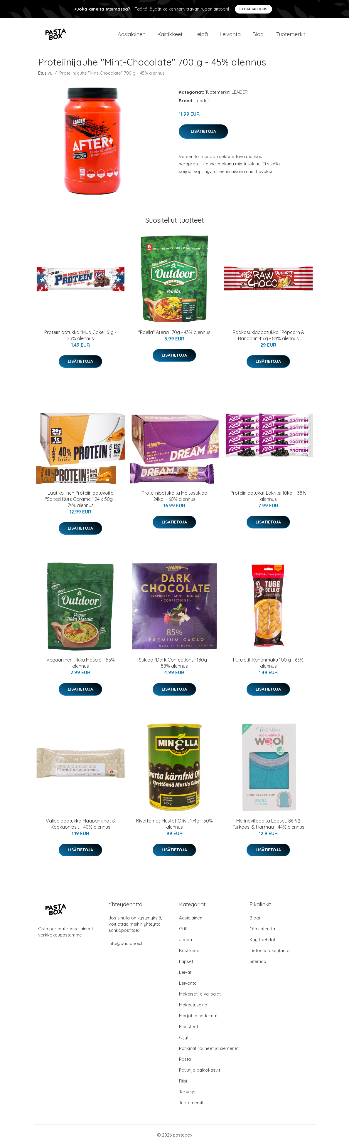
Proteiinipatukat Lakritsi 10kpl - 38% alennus (268, 499)
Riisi (183, 1084)
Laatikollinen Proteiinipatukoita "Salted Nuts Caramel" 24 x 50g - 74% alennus (80, 502)
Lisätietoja (203, 134)
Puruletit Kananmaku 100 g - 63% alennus (268, 666)
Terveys (187, 1094)
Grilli (183, 931)
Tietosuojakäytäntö (269, 953)
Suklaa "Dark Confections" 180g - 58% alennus (174, 666)
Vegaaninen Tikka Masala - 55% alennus (80, 666)
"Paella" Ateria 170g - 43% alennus (174, 335)
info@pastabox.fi (126, 946)
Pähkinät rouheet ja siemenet (209, 1051)
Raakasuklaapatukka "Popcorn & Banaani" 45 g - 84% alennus (268, 338)
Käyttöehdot (262, 942)
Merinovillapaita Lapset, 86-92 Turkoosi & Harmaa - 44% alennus (268, 827)
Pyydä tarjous (253, 9)
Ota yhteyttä (262, 931)
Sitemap (257, 964)
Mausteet (188, 1029)
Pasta (185, 1062)
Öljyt (183, 1040)
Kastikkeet (170, 35)
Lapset (186, 964)
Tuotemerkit (290, 35)
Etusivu (45, 76)
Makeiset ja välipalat (200, 997)
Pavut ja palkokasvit (199, 1073)
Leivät (185, 975)
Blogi (258, 35)
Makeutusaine (193, 1008)
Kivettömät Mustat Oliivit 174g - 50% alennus (174, 827)
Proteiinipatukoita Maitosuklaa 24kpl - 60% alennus (174, 499)
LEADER (240, 95)
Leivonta (230, 35)
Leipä (201, 35)
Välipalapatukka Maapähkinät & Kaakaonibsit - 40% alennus (80, 827)
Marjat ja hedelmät (198, 1018)
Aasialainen (132, 35)
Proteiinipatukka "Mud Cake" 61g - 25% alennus (80, 338)
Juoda (185, 942)
